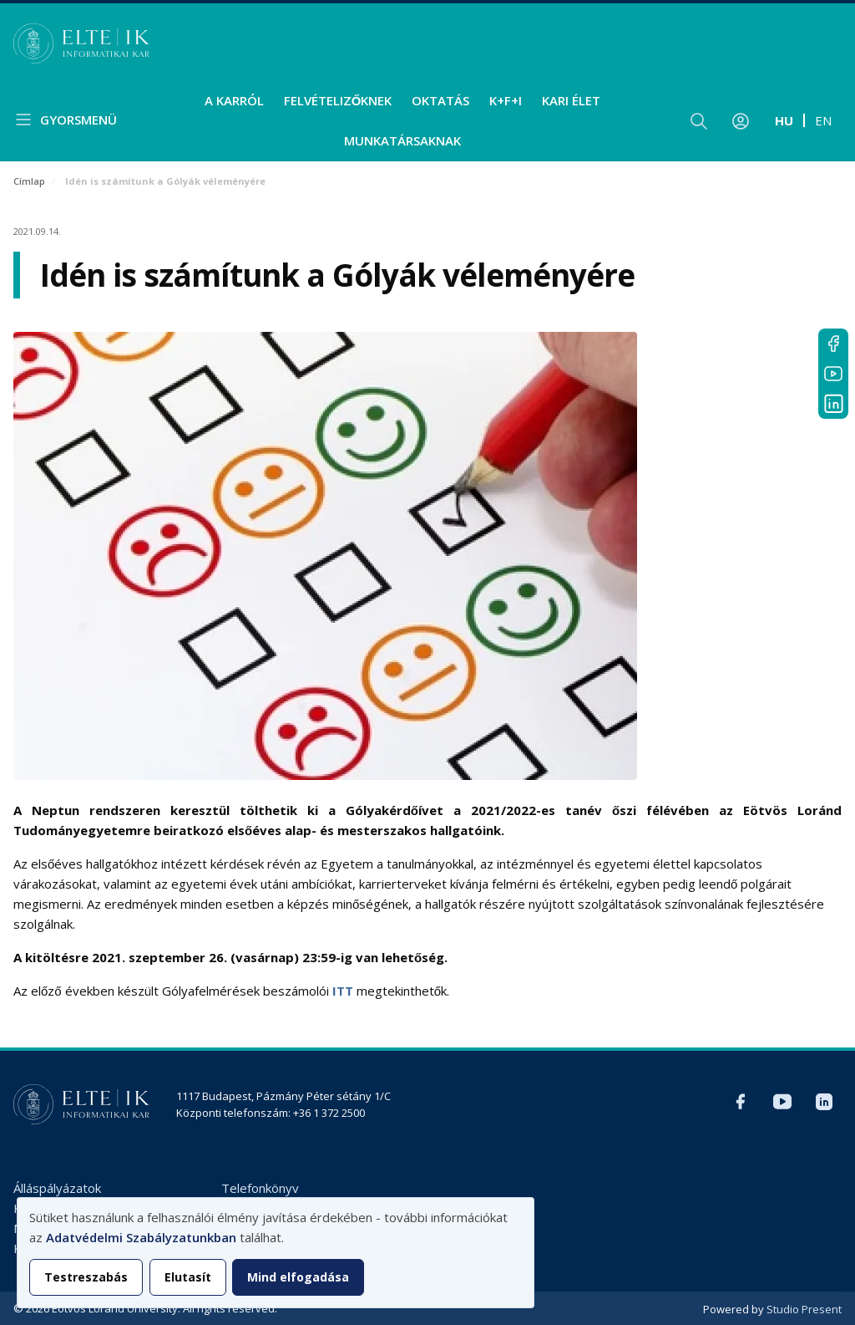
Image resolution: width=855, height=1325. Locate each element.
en (823, 120)
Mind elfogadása (298, 1277)
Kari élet (571, 100)
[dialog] (275, 1252)
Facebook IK (833, 344)
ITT (342, 990)
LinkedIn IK (833, 404)
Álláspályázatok (57, 1188)
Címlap (29, 181)
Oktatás (440, 100)
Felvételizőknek (338, 100)
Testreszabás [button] (86, 1277)
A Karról (234, 100)
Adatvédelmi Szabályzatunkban (141, 1237)
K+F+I (505, 100)
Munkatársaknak (402, 140)
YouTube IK (833, 374)
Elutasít (187, 1277)
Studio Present (804, 1309)
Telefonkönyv (260, 1188)
